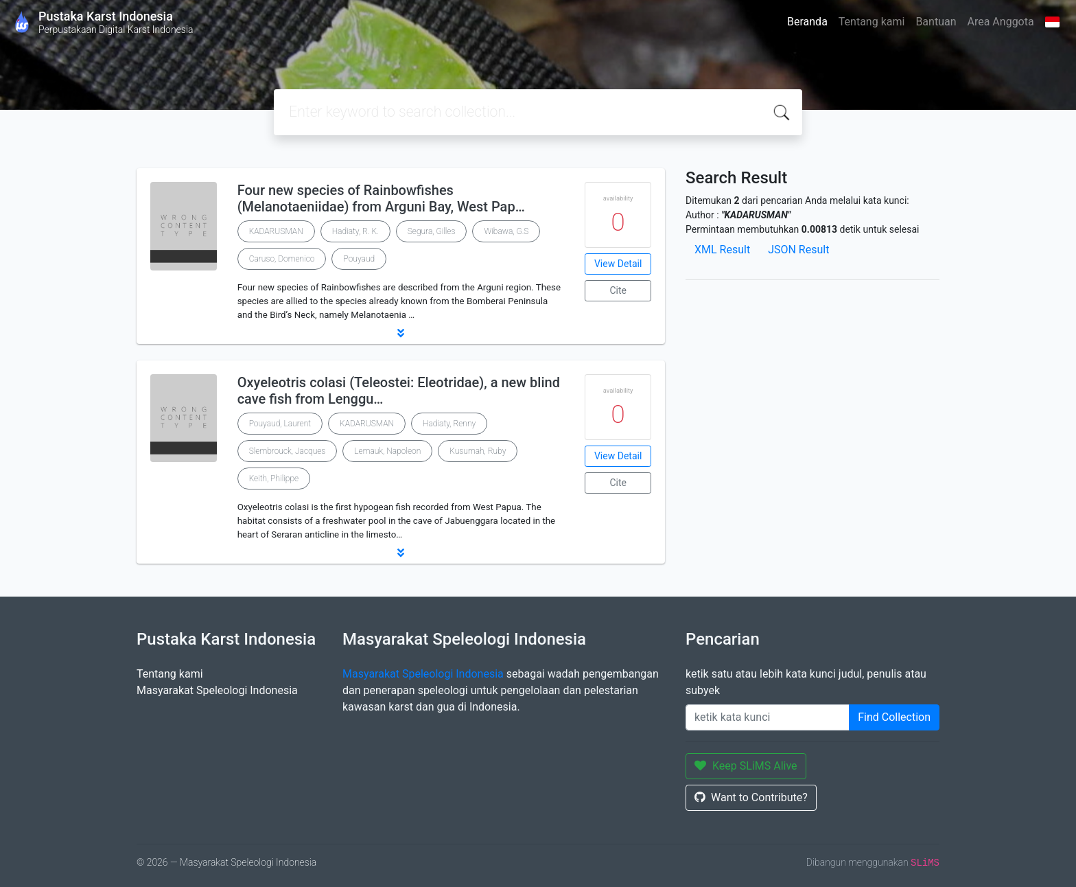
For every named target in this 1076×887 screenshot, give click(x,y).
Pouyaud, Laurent (280, 423)
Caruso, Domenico (282, 259)
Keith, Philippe (274, 478)
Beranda (807, 21)
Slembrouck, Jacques (287, 451)
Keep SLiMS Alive (745, 765)
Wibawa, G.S (506, 231)
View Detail (618, 263)
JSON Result (798, 249)
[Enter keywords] (768, 717)
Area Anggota (1001, 21)
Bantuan (935, 21)
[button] (401, 333)
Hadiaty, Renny (449, 423)
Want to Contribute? (751, 797)
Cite (618, 290)
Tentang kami (872, 21)
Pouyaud (359, 259)
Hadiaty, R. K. (355, 231)
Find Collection (894, 717)
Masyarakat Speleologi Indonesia (217, 690)
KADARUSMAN (276, 231)
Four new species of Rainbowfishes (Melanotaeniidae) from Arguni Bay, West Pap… (381, 198)
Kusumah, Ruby (477, 451)
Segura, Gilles (432, 231)
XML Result (722, 249)
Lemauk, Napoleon (387, 451)
